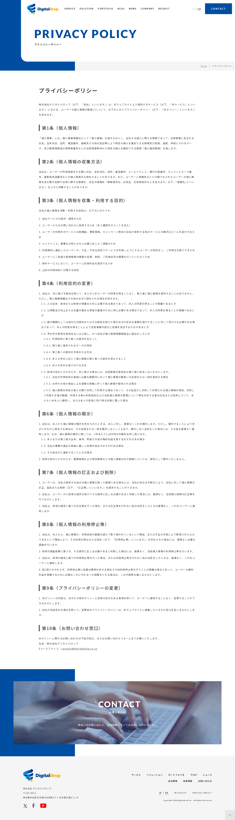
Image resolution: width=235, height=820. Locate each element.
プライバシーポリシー (202, 792)
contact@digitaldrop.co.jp (79, 656)
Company (147, 8)
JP (192, 9)
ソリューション (155, 774)
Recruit (164, 8)
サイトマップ (180, 792)
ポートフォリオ (176, 774)
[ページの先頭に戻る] (230, 815)
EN (199, 9)
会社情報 (172, 780)
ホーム (204, 66)
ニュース (207, 774)
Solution (87, 8)
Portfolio (105, 8)
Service (69, 8)
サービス (136, 774)
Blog (121, 8)
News (133, 8)
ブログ (193, 774)
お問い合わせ (205, 780)
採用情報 (187, 780)
